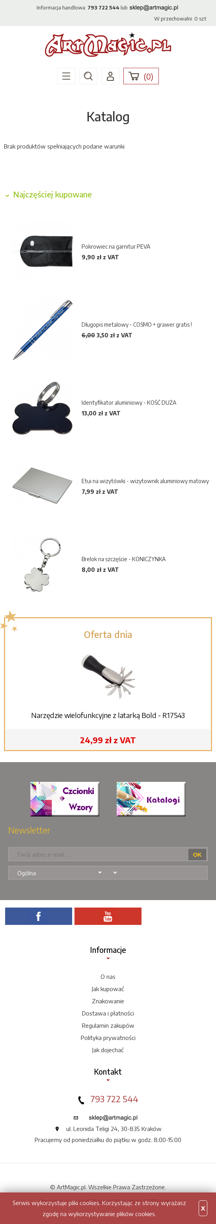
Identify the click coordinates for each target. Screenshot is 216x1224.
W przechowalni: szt (180, 18)
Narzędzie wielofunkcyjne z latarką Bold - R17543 (108, 715)
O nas (108, 976)
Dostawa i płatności (108, 1013)
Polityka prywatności (108, 1037)
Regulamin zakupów (108, 1025)
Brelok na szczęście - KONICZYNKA (124, 559)
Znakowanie (108, 1000)
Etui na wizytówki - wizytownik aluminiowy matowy (145, 481)
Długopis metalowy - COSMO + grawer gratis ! (137, 324)
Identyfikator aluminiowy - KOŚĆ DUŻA (129, 402)
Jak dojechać (108, 1049)
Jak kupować (108, 988)
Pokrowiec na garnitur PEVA (116, 246)
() (148, 76)
